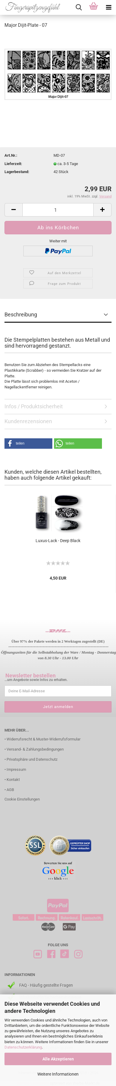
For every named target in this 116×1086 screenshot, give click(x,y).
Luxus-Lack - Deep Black (58, 540)
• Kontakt (12, 779)
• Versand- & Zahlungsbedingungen (34, 749)
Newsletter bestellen (30, 675)
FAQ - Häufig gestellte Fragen (46, 985)
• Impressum (15, 769)
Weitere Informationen (58, 1074)
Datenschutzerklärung (23, 1047)
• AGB (9, 789)
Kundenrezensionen (28, 421)
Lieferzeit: (13, 163)
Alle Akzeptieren (58, 1059)
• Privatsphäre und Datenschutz (30, 759)
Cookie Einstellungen (22, 799)
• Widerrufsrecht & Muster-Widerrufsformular (42, 739)
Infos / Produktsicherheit (33, 406)
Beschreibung (20, 314)
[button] (28, 443)
